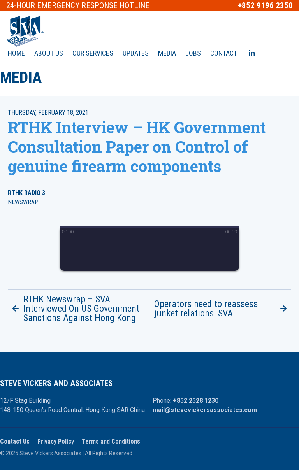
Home (16, 53)
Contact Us (15, 441)
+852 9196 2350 (265, 6)
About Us (48, 53)
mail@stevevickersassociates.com (205, 410)
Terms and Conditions (111, 441)
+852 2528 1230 (195, 400)
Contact (223, 53)
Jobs (193, 53)
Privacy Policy (55, 441)
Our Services (92, 53)
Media (167, 53)
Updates (136, 53)
